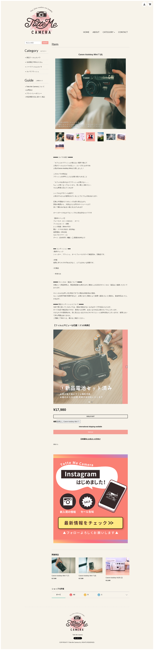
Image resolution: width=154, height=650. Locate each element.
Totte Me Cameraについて (35, 86)
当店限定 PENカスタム (35, 62)
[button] (109, 32)
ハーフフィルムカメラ (34, 67)
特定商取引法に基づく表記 (35, 97)
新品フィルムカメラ (33, 57)
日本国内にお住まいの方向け (90, 439)
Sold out (90, 432)
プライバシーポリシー (34, 93)
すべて (58, 594)
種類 (54, 421)
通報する (55, 444)
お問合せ (29, 90)
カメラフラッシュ (33, 71)
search (45, 43)
